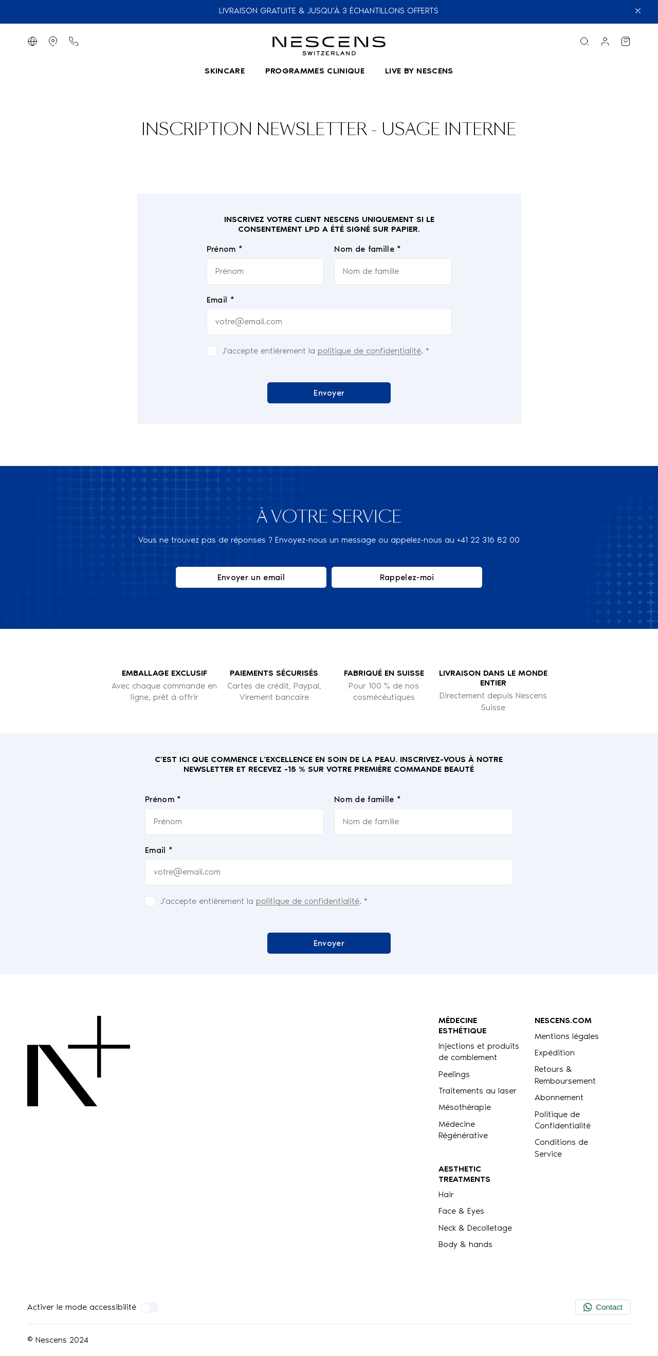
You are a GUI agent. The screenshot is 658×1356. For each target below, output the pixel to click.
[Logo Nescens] (78, 1132)
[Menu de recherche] (584, 41)
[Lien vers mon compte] (605, 41)
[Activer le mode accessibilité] (149, 1308)
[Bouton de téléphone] (73, 41)
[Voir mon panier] (625, 41)
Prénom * (224, 249)
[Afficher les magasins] (53, 41)
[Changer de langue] (32, 41)
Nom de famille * (367, 249)
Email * (220, 300)
